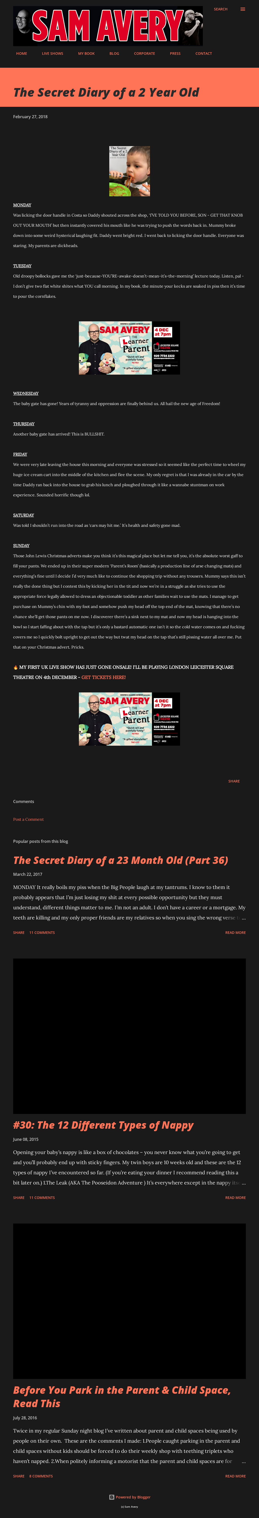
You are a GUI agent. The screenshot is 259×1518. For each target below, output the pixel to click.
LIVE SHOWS (49, 53)
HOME (18, 53)
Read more (235, 932)
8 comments (41, 1476)
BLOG (111, 53)
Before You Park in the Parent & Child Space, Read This (122, 1396)
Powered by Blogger (129, 1497)
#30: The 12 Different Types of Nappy (103, 1125)
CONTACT (200, 53)
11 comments (42, 932)
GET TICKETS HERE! (103, 677)
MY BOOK (83, 53)
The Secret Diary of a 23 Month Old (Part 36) (120, 860)
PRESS (172, 53)
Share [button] (234, 781)
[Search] (221, 9)
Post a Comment (28, 819)
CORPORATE (141, 53)
